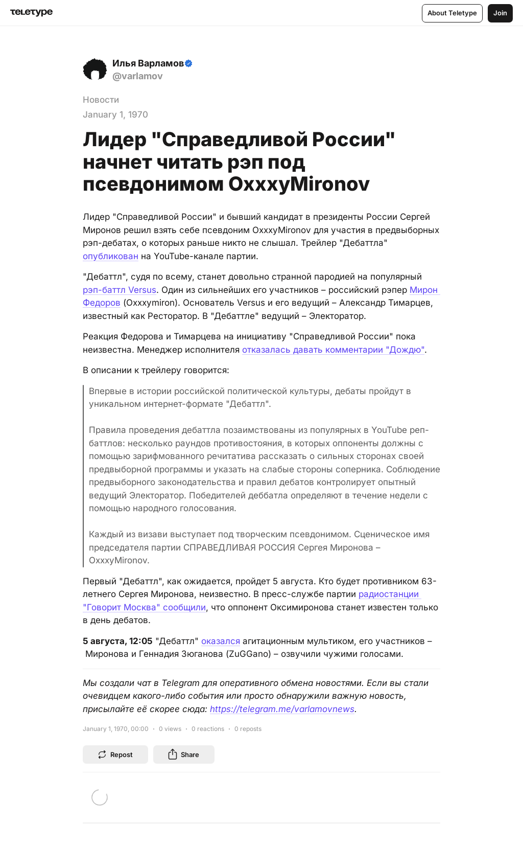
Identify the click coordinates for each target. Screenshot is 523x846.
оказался (220, 641)
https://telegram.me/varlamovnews (282, 709)
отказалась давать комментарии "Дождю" (333, 350)
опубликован (110, 256)
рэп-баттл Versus (119, 290)
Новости (101, 100)
